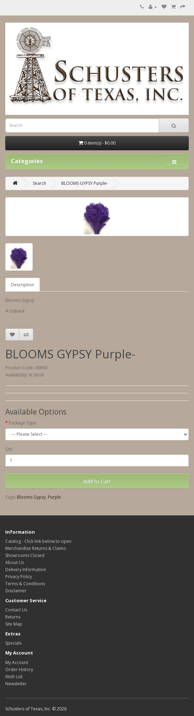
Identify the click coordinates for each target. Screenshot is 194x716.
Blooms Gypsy (31, 497)
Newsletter (16, 684)
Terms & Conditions (25, 584)
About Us (14, 562)
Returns (12, 617)
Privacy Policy (18, 577)
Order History (19, 670)
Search (39, 183)
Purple (54, 497)
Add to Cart (97, 481)
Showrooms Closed (24, 555)
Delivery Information (25, 570)
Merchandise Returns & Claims (35, 548)
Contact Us (16, 610)
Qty (8, 449)
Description (22, 285)
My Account (16, 662)
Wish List (14, 677)
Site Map (13, 624)
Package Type (22, 423)
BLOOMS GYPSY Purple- (84, 183)
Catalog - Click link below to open (38, 541)
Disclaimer (15, 591)
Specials (13, 643)
